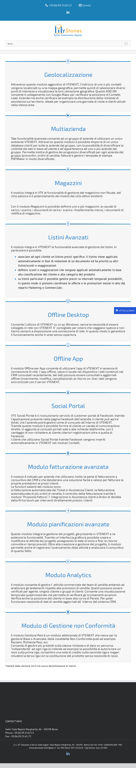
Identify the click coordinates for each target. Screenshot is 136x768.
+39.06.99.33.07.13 (60, 5)
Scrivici (86, 5)
